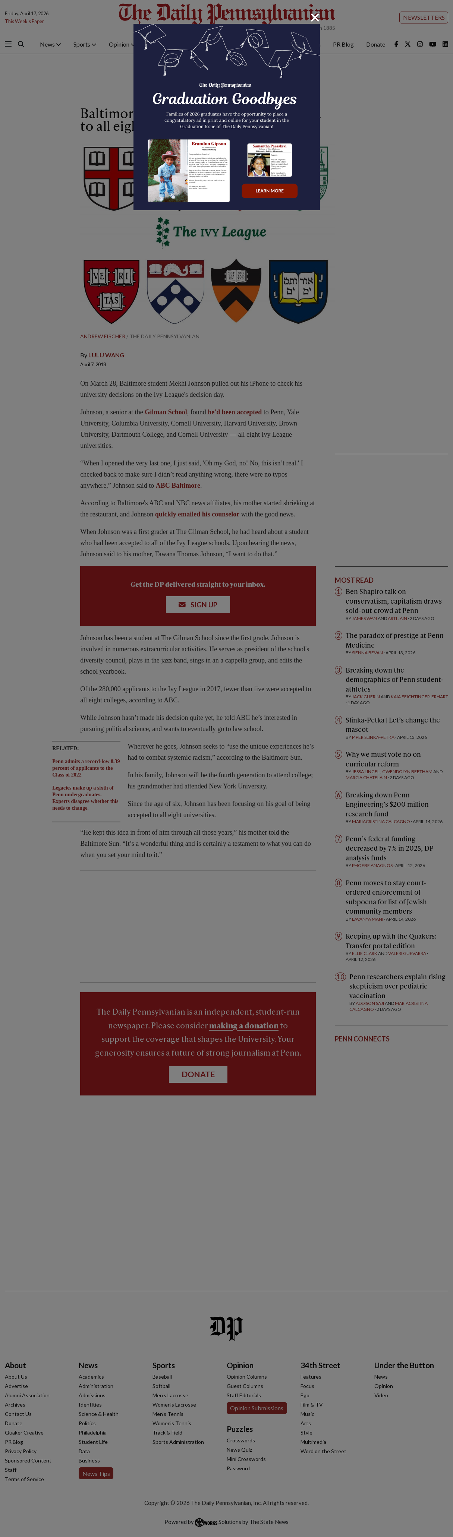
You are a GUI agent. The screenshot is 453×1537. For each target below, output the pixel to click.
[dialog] (226, 768)
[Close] (315, 17)
